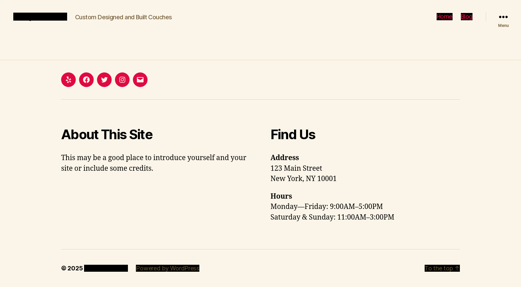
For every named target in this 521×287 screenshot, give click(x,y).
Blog (466, 16)
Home (445, 16)
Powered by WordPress (167, 268)
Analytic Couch (40, 17)
